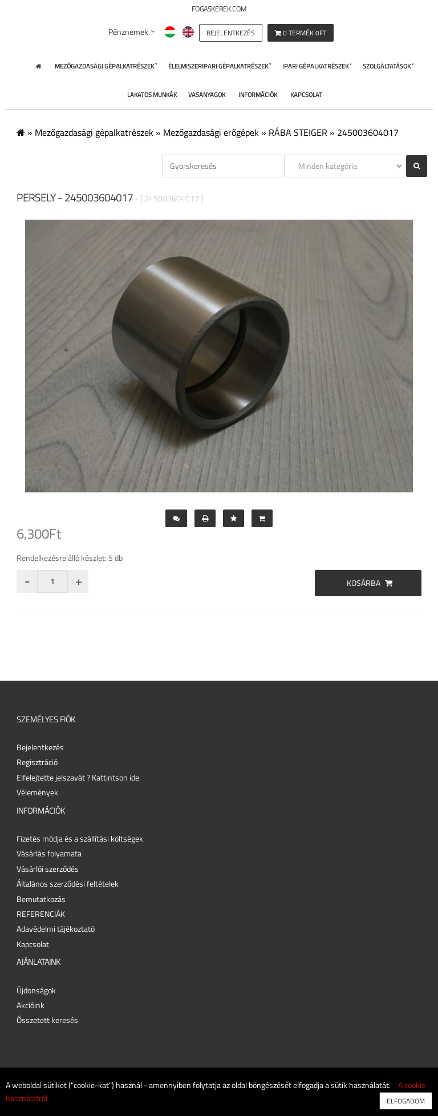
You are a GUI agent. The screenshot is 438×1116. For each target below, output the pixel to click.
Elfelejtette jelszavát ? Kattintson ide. (79, 777)
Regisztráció (37, 762)
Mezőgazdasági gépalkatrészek (94, 132)
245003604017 (368, 132)
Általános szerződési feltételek (68, 883)
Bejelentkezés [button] (40, 747)
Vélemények (37, 792)
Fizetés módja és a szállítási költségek (80, 838)
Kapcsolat (306, 94)
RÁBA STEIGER (298, 132)
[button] (230, 32)
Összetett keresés (47, 1020)
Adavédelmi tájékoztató (56, 929)
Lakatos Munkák (152, 94)
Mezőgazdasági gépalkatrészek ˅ (106, 66)
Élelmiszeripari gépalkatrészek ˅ (219, 66)
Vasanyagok (206, 94)
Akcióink (30, 1005)
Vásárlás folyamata (49, 853)
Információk (257, 94)
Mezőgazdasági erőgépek (211, 132)
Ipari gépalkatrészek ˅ (316, 66)
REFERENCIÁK (41, 914)
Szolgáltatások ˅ (388, 66)
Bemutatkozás (41, 899)
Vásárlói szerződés (48, 869)
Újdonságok (36, 990)
